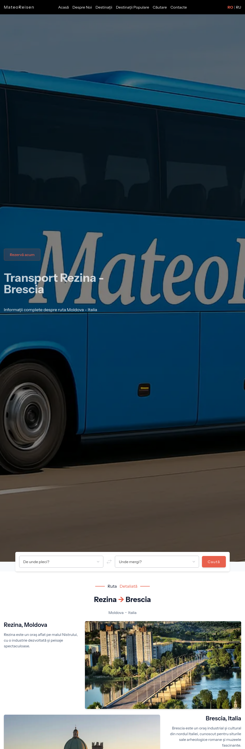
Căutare (160, 7)
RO (230, 7)
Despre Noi (82, 7)
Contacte (179, 7)
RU (238, 7)
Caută (214, 561)
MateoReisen (19, 7)
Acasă (64, 7)
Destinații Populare (133, 7)
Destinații (104, 7)
